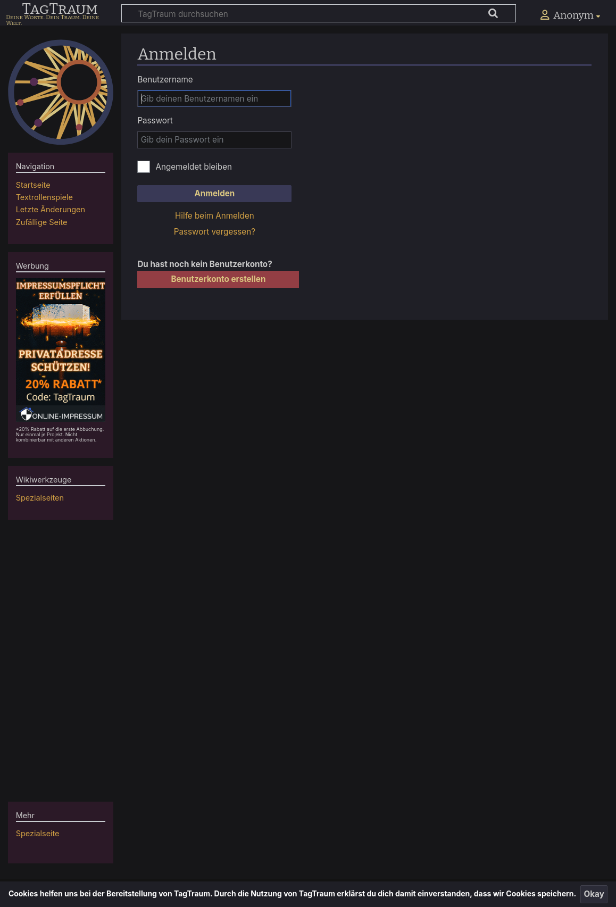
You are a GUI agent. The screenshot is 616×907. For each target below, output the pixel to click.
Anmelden (214, 193)
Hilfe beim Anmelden (214, 216)
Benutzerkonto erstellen (218, 279)
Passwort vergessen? (214, 232)
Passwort (154, 120)
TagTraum (59, 10)
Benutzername (165, 79)
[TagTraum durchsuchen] (318, 13)
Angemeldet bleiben (193, 167)
